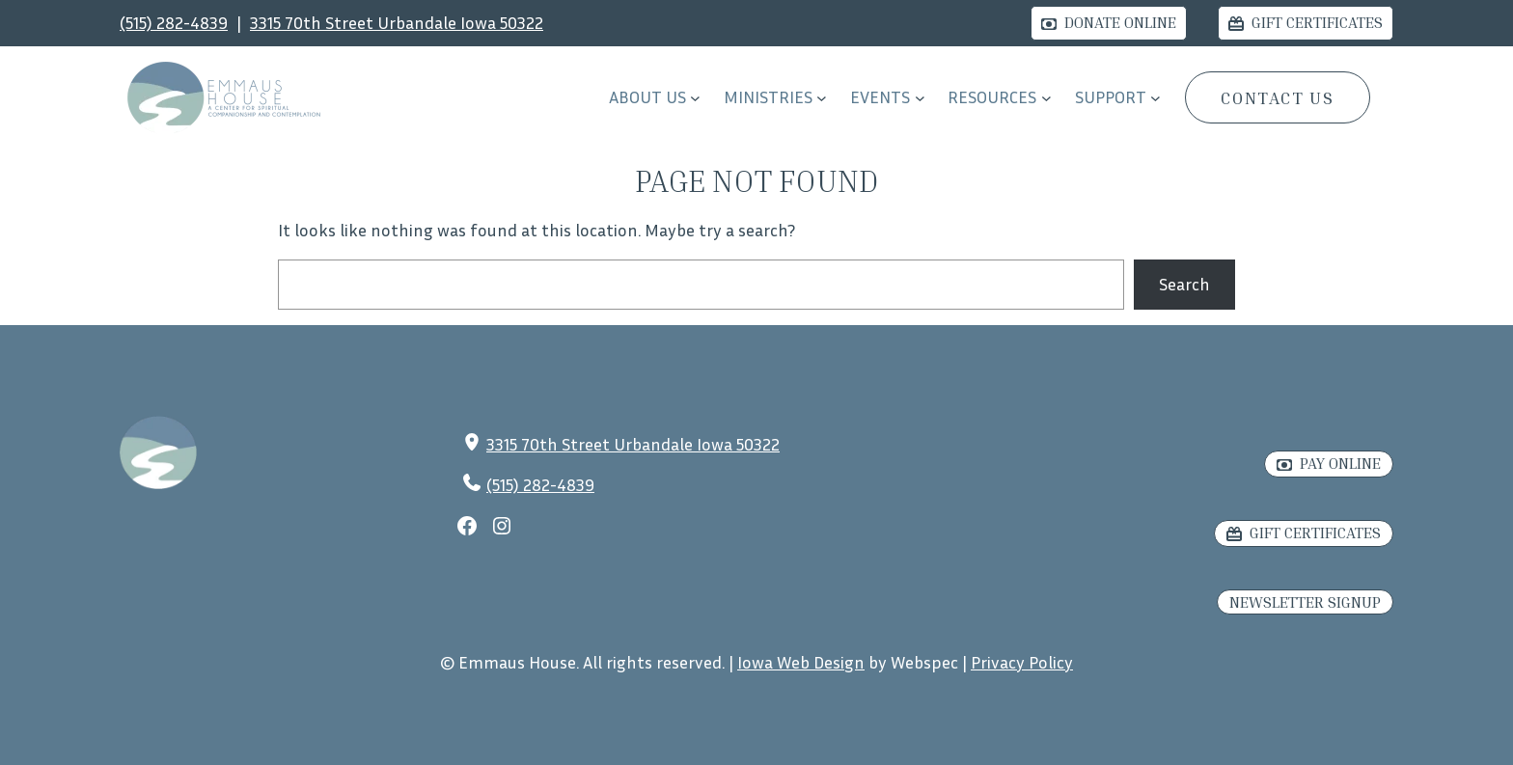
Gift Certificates (1317, 22)
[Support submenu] (1155, 98)
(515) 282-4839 (174, 22)
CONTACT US (1277, 97)
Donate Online (1120, 22)
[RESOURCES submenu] (1046, 98)
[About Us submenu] (695, 98)
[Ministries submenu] (821, 98)
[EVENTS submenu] (920, 98)
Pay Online (1340, 463)
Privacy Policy (1022, 661)
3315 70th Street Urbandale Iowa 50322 (396, 22)
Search (1184, 283)
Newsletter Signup (1305, 602)
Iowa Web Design (801, 661)
